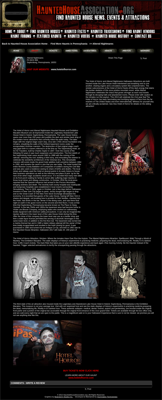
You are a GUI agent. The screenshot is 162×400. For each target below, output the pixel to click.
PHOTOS (127, 51)
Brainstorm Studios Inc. (64, 397)
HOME (16, 51)
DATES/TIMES (89, 51)
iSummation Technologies (107, 397)
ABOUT (34, 51)
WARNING (145, 51)
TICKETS (53, 51)
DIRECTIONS (71, 51)
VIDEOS (108, 51)
